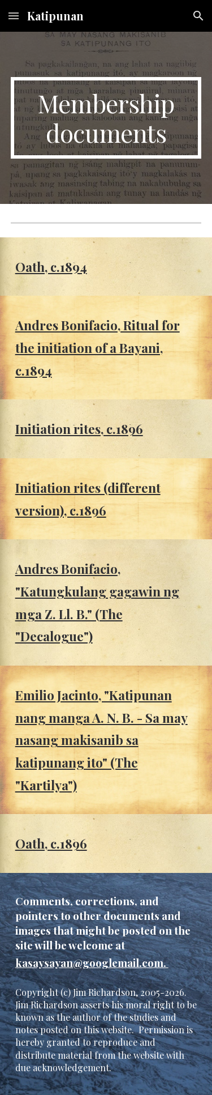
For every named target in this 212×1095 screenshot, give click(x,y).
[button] (13, 15)
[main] (106, 118)
